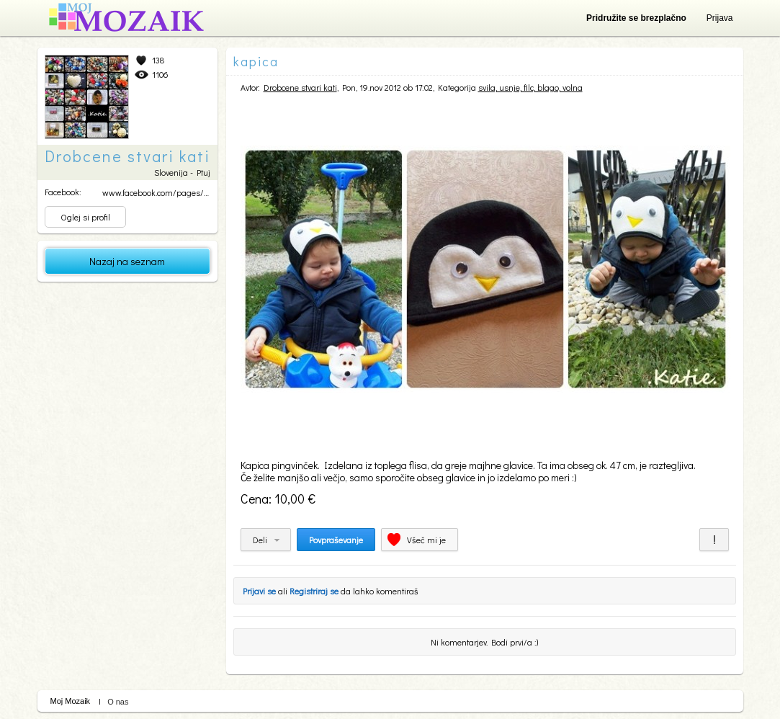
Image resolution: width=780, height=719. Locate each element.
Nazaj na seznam (127, 261)
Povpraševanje (336, 539)
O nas (117, 701)
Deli (260, 539)
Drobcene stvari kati (300, 87)
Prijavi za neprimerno (714, 539)
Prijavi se (259, 591)
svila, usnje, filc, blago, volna (530, 87)
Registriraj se (314, 591)
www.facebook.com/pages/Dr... (159, 192)
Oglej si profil (85, 217)
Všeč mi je (426, 539)
